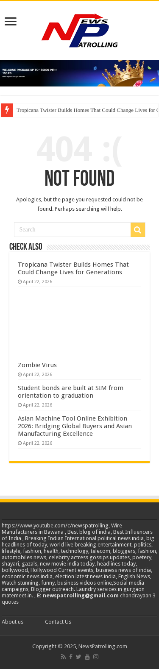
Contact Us (58, 622)
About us (12, 622)
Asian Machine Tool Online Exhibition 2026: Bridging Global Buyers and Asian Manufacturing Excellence (75, 426)
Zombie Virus (37, 365)
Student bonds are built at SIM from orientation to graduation (70, 391)
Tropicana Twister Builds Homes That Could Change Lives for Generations (73, 268)
